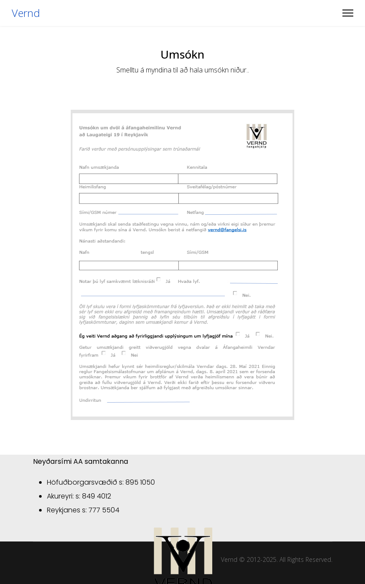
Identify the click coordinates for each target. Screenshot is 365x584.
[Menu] (347, 13)
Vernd (26, 13)
